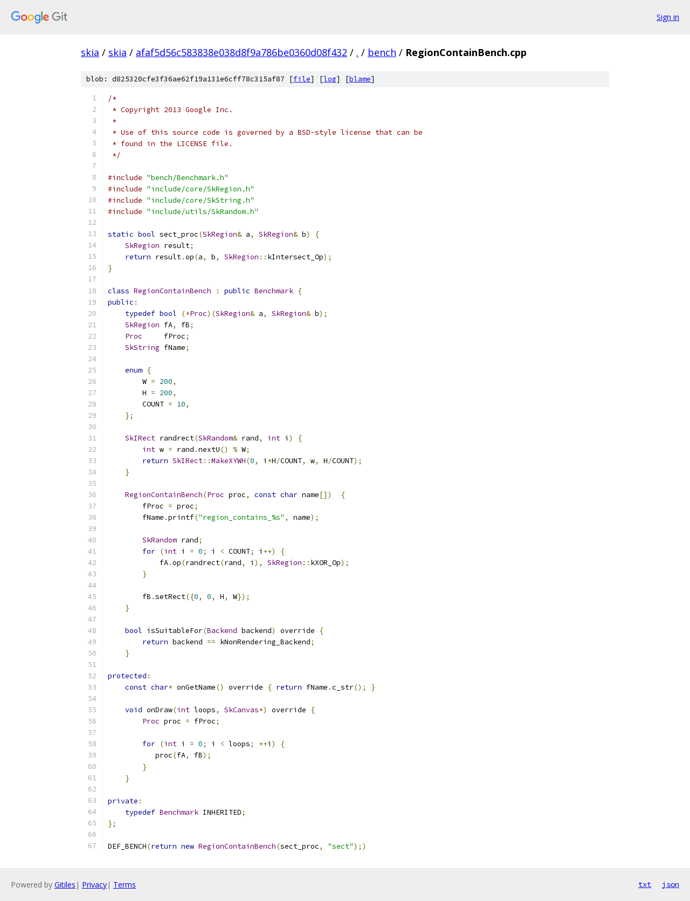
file (301, 79)
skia (90, 52)
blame (360, 79)
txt (644, 884)
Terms (124, 884)
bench (382, 52)
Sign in (668, 17)
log (329, 79)
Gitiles (64, 884)
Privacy (94, 884)
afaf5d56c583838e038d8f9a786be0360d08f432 (241, 52)
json (670, 884)
